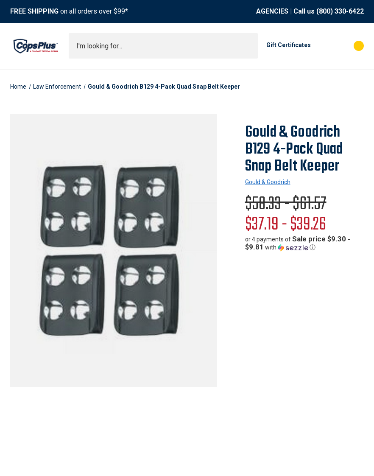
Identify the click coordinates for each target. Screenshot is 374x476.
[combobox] (163, 46)
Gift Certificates (288, 45)
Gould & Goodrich (267, 182)
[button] (304, 243)
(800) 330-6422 (340, 11)
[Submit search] (248, 46)
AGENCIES (272, 11)
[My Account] (321, 46)
